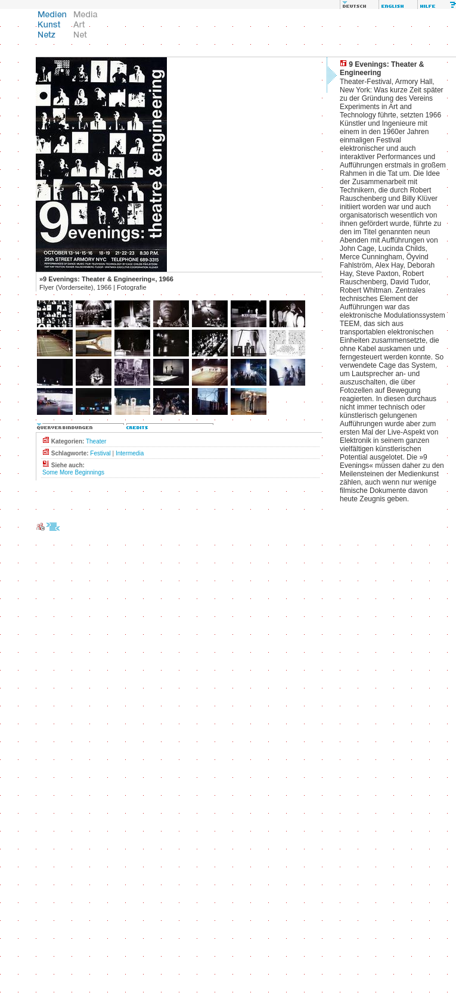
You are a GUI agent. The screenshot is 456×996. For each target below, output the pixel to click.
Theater (96, 441)
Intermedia (130, 453)
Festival (100, 453)
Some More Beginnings (73, 472)
